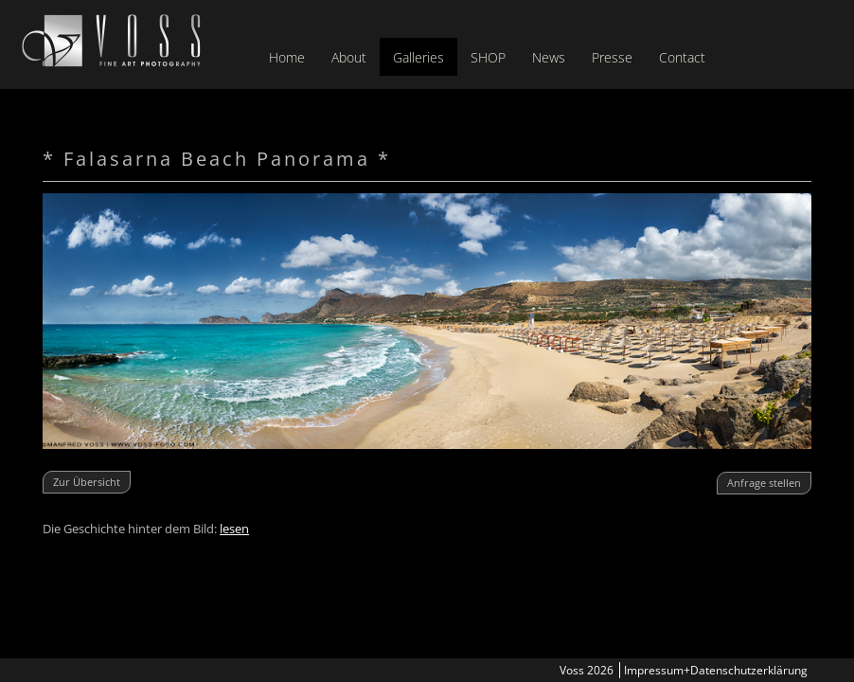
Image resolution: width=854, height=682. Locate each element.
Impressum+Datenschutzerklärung (716, 670)
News (548, 57)
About (348, 57)
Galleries (418, 57)
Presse (612, 57)
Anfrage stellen (764, 483)
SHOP (488, 57)
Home (287, 57)
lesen (234, 528)
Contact (682, 57)
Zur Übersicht (86, 482)
